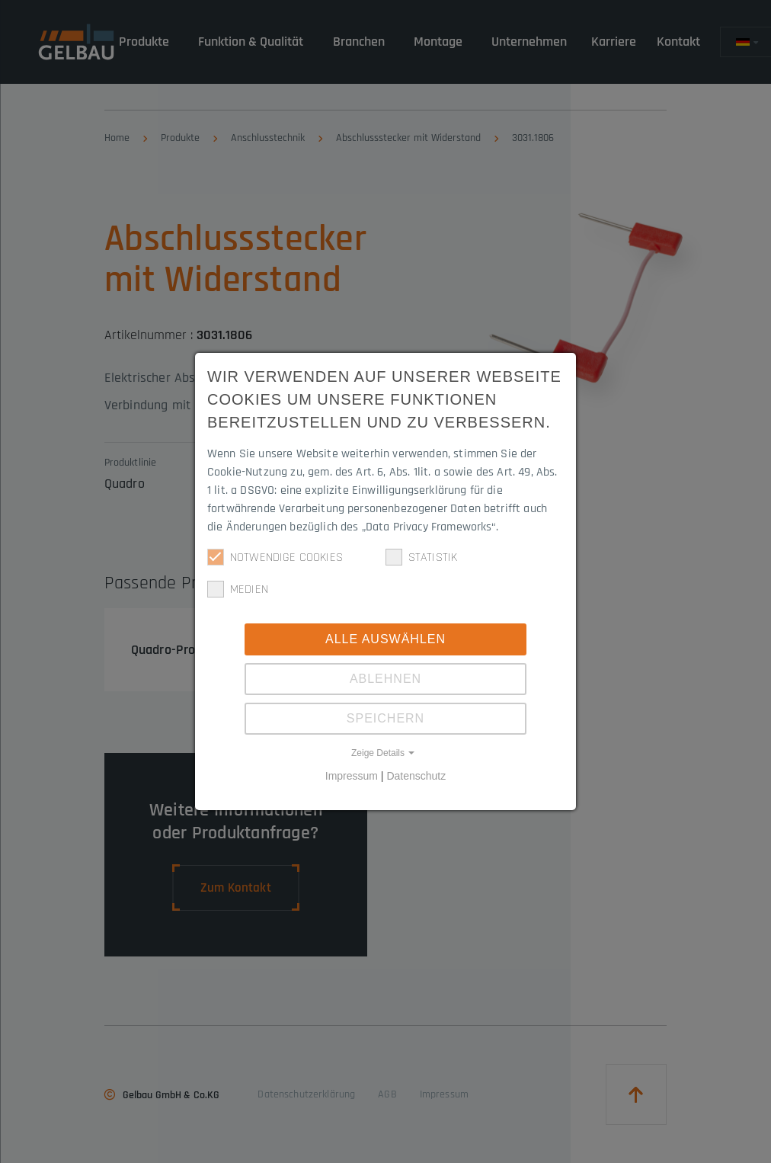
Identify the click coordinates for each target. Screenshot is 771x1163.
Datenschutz (416, 776)
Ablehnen (385, 678)
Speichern (385, 718)
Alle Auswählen (385, 639)
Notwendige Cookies (275, 557)
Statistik (421, 557)
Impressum (351, 776)
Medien (237, 589)
